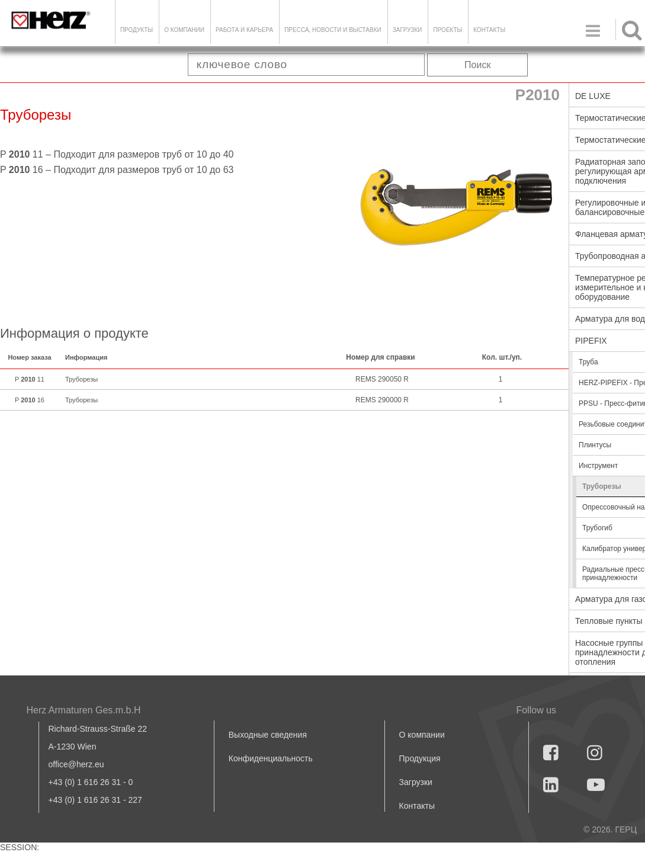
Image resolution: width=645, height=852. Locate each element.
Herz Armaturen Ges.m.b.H (84, 710)
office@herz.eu (76, 764)
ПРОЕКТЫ (447, 30)
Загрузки (415, 782)
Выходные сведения (268, 734)
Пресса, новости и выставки (332, 30)
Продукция (420, 758)
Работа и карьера (244, 30)
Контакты (489, 30)
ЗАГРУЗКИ (407, 30)
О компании (184, 30)
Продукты (136, 30)
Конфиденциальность (271, 758)
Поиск (477, 65)
